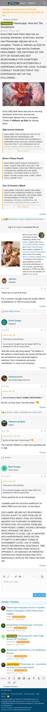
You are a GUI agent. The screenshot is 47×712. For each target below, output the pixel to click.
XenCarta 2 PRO (6, 709)
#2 (45, 288)
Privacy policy (29, 694)
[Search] (44, 3)
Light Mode (6, 690)
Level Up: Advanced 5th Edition (34, 252)
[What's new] (39, 3)
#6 (45, 476)
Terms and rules (16, 694)
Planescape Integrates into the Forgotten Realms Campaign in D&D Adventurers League (26, 610)
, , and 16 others (25, 219)
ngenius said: (8, 335)
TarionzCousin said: (10, 436)
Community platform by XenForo (19, 699)
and (12, 311)
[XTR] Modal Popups (17, 703)
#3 (45, 330)
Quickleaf (10, 670)
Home (3, 696)
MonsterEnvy (11, 642)
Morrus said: (7, 391)
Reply (43, 214)
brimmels (10, 628)
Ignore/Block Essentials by (20, 701)
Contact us (5, 694)
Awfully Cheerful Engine (34, 247)
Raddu (9, 617)
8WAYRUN (28, 707)
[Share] (41, 288)
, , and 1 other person (23, 412)
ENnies (25, 242)
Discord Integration (7, 707)
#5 (45, 431)
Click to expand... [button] (23, 151)
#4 (45, 386)
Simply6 (41, 244)
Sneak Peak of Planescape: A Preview (25, 625)
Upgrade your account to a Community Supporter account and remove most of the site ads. (23, 12)
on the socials (33, 274)
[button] (3, 3)
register (19, 227)
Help (37, 694)
